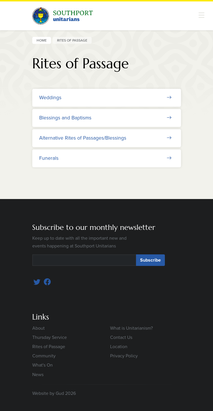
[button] (201, 15)
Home (42, 40)
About (38, 328)
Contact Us (121, 337)
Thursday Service (49, 337)
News (38, 374)
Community (44, 355)
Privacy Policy (124, 355)
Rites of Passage (48, 346)
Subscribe (150, 260)
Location (118, 346)
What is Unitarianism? (131, 328)
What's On (42, 365)
